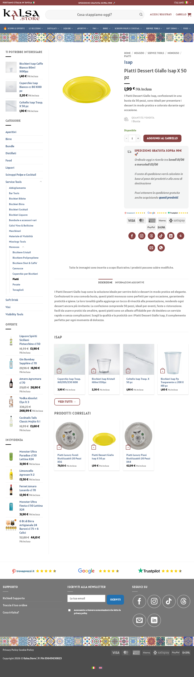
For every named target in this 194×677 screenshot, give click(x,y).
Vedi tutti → (67, 401)
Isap (128, 62)
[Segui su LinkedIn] (154, 620)
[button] (161, 14)
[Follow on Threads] (183, 601)
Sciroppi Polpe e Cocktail (128, 28)
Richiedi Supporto (14, 598)
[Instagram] (141, 235)
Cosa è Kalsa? (11, 612)
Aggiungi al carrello (162, 138)
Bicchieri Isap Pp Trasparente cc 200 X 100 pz (172, 382)
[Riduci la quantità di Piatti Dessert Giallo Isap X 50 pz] (126, 138)
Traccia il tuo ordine (15, 605)
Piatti (16, 279)
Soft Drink (172, 28)
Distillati (53, 28)
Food (187, 28)
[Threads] (151, 235)
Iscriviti (115, 599)
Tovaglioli (18, 289)
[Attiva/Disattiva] (41, 182)
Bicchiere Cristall (22, 252)
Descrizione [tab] (105, 282)
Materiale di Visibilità (21, 236)
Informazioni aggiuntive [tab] (129, 282)
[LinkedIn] (170, 235)
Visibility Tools (14, 314)
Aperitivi (82, 28)
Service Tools (154, 28)
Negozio (139, 53)
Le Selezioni (36, 28)
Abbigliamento (17, 188)
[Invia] (141, 14)
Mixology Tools (17, 241)
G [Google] (180, 236)
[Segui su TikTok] (169, 601)
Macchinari (15, 231)
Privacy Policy (10, 650)
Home (127, 53)
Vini (96, 28)
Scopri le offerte (16, 28)
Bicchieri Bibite (17, 198)
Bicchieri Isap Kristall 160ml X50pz (103, 380)
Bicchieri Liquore (18, 214)
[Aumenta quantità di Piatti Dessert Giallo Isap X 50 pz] (138, 138)
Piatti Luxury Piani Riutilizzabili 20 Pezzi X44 (138, 458)
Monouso (14, 247)
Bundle (10, 146)
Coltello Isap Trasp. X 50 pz (137, 380)
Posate (16, 284)
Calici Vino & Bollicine (21, 225)
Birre (107, 28)
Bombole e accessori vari (23, 220)
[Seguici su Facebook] (139, 601)
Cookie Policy (26, 650)
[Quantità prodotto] (132, 138)
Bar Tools (14, 193)
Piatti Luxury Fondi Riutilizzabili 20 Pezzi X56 (69, 458)
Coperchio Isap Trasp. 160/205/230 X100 (69, 380)
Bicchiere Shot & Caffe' (25, 263)
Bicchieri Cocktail (18, 209)
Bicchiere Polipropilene (25, 257)
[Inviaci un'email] (139, 620)
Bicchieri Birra (16, 204)
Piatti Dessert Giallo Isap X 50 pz (103, 456)
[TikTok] (161, 235)
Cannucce (18, 268)
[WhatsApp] (161, 247)
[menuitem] (93, 667)
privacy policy (80, 613)
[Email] (151, 247)
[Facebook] (132, 235)
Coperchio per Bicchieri (25, 273)
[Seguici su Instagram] (154, 601)
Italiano (182, 2)
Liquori (68, 28)
